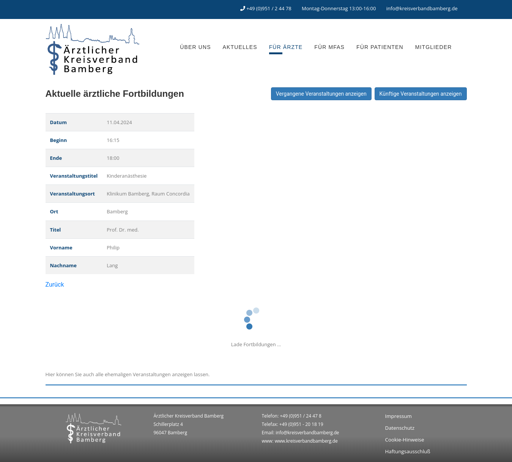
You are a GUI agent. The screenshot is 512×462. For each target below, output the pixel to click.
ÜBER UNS (195, 47)
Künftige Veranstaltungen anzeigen (421, 94)
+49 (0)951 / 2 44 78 (268, 8)
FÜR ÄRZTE (286, 47)
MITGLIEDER (433, 47)
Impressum (398, 416)
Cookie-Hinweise (404, 439)
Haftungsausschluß (407, 451)
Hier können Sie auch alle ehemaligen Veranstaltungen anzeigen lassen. (128, 374)
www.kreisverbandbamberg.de (306, 441)
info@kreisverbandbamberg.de (422, 8)
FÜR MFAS (329, 47)
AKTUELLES (240, 47)
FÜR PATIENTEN (379, 47)
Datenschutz (400, 427)
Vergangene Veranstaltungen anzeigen (321, 94)
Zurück (55, 284)
